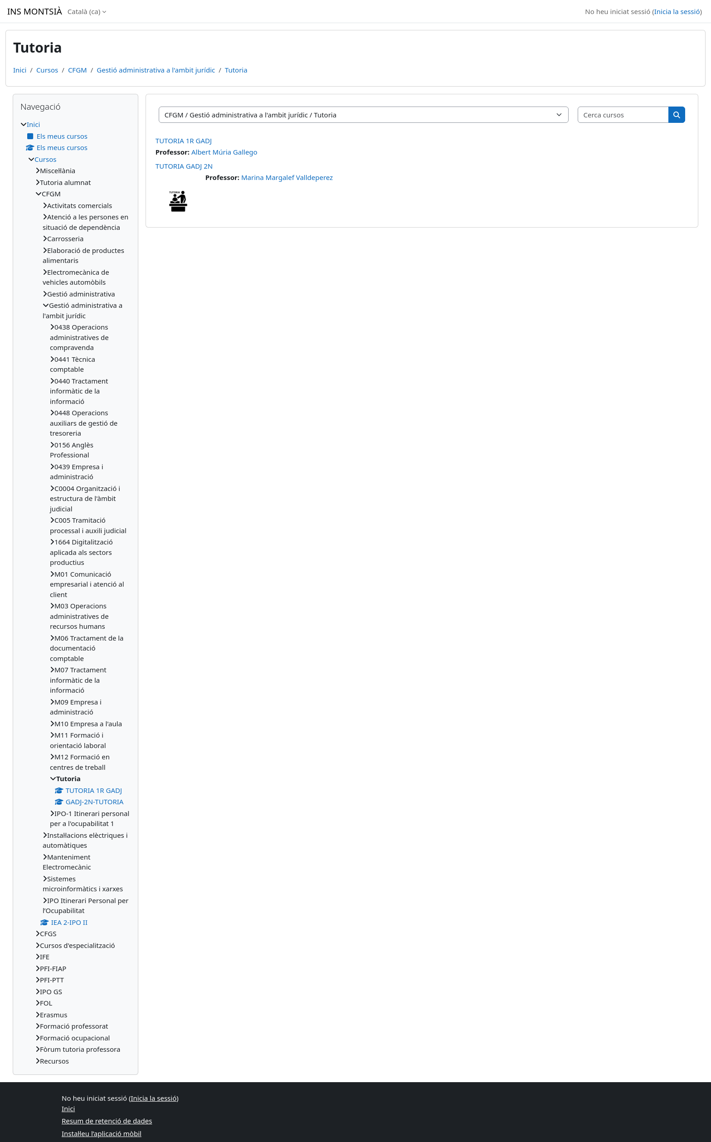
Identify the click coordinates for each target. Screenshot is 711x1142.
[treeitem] (75, 592)
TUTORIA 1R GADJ (184, 140)
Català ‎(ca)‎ (84, 11)
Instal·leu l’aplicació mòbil (101, 1133)
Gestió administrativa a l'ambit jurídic (156, 69)
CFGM (77, 69)
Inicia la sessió (677, 11)
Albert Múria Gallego (224, 151)
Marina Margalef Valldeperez (287, 177)
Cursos (47, 69)
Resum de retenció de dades (107, 1120)
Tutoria (236, 69)
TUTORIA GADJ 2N (184, 165)
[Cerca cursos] (624, 115)
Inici (19, 69)
